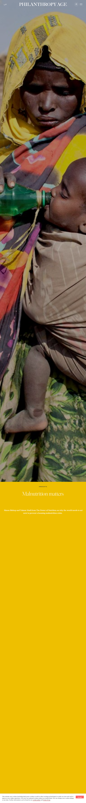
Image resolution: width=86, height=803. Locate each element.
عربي (5, 4)
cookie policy (36, 800)
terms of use (46, 800)
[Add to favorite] (76, 4)
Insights (43, 486)
